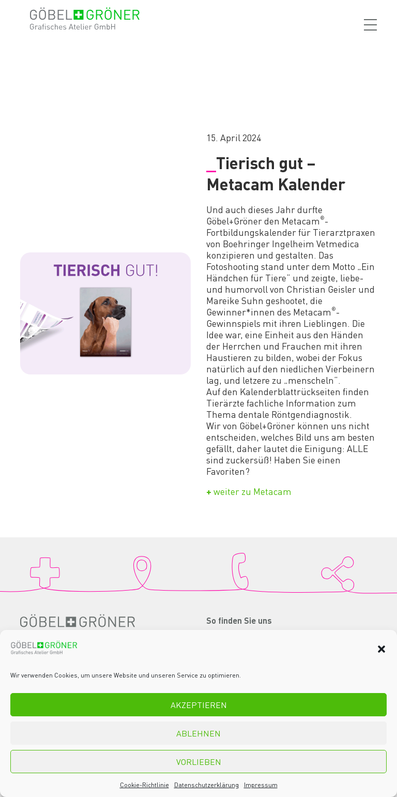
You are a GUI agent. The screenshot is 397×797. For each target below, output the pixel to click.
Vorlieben (198, 761)
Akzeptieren (199, 704)
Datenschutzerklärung (206, 785)
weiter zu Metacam (249, 491)
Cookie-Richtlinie (144, 785)
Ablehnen (198, 733)
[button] (381, 649)
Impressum (261, 785)
